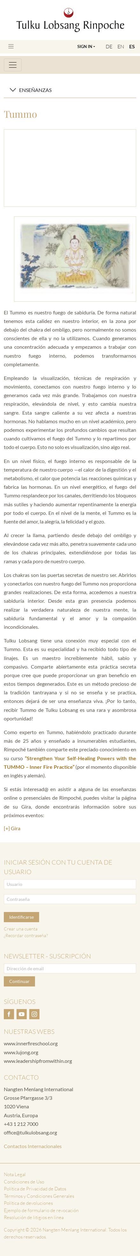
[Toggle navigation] (11, 46)
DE (109, 46)
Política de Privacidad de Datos (35, 1189)
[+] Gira (12, 828)
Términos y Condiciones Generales (39, 1196)
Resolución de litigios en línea (34, 1217)
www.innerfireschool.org (31, 1043)
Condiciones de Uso (24, 1182)
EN (120, 46)
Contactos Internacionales (33, 1146)
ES (132, 46)
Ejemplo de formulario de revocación (41, 1210)
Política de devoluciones (28, 1203)
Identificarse (21, 917)
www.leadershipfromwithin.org (38, 1061)
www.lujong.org (21, 1052)
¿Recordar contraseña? (26, 935)
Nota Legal (15, 1174)
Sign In (84, 46)
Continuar (19, 981)
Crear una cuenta (21, 928)
